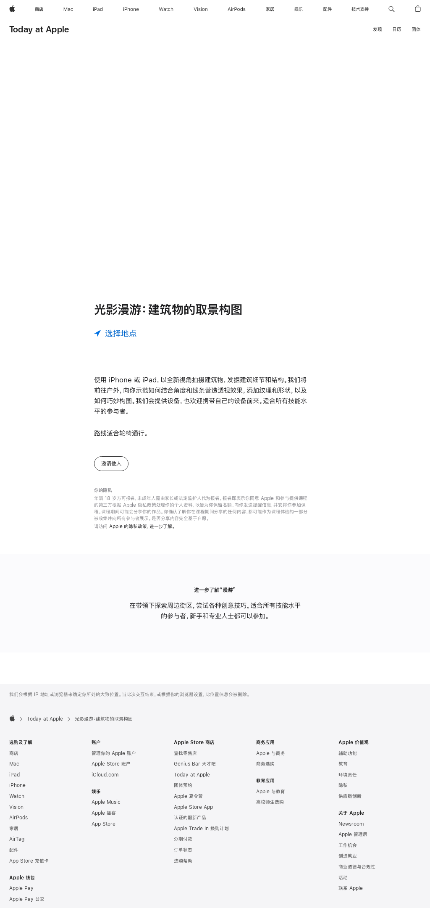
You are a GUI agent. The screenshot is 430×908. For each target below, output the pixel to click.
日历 (396, 29)
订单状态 (183, 850)
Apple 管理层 (352, 834)
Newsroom (351, 823)
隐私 (343, 785)
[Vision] (200, 9)
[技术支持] (360, 9)
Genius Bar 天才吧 (195, 763)
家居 (13, 828)
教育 (343, 763)
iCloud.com (105, 774)
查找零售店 (185, 753)
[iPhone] (131, 9)
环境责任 (347, 774)
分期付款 (183, 839)
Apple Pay (21, 888)
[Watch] (166, 9)
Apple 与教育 (270, 791)
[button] (391, 9)
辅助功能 (347, 753)
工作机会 (347, 845)
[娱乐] (299, 9)
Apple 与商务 (270, 753)
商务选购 (265, 763)
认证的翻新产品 (190, 817)
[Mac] (68, 9)
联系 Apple (350, 888)
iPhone (17, 785)
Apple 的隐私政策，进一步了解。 (142, 526)
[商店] (39, 9)
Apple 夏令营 (188, 796)
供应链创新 (350, 796)
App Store (103, 823)
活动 (343, 877)
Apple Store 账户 (111, 763)
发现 (377, 29)
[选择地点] (115, 333)
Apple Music (106, 802)
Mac (14, 763)
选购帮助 (183, 860)
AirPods (18, 817)
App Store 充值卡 (29, 860)
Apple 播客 (104, 813)
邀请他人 (111, 463)
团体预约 (183, 785)
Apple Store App (193, 807)
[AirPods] (236, 9)
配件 (13, 850)
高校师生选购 (270, 802)
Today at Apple (39, 29)
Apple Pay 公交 (27, 899)
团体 (416, 29)
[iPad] (97, 9)
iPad (14, 774)
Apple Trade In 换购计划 (201, 828)
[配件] (327, 9)
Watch (16, 796)
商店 (13, 753)
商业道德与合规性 (356, 866)
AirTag (16, 839)
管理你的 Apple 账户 (114, 753)
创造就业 (347, 855)
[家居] (270, 9)
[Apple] (12, 9)
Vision (16, 807)
